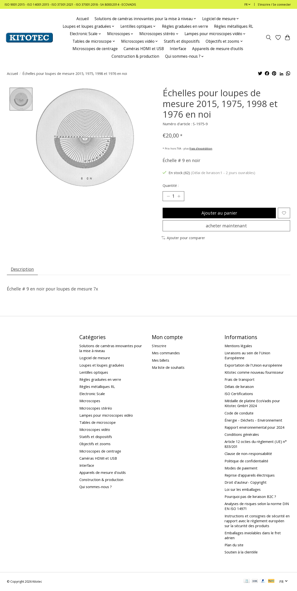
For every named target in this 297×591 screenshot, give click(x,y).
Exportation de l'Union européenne (253, 365)
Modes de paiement (241, 468)
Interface (178, 48)
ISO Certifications (239, 393)
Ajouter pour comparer (183, 237)
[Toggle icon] (268, 37)
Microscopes (89, 401)
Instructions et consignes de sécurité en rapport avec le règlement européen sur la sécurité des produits (257, 521)
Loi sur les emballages (243, 489)
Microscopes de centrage (95, 48)
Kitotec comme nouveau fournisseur (254, 372)
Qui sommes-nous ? (95, 486)
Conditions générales (242, 434)
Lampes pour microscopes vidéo (106, 415)
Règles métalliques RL (233, 26)
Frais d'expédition (200, 148)
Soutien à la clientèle (241, 552)
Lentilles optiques (93, 372)
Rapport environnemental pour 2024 (254, 427)
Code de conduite (239, 413)
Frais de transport (240, 379)
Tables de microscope (97, 422)
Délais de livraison (239, 386)
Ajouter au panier (219, 213)
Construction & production (135, 56)
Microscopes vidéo (94, 429)
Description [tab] (22, 269)
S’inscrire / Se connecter (274, 4)
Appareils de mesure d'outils (217, 48)
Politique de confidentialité (246, 461)
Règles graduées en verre (185, 26)
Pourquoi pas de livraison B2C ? (250, 496)
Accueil (82, 18)
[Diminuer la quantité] (168, 196)
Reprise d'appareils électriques (250, 475)
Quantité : (171, 185)
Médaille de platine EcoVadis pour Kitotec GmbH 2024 (252, 403)
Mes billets (160, 360)
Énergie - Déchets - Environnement (253, 420)
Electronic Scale (92, 393)
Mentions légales (238, 346)
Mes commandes (166, 353)
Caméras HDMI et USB (144, 48)
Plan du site (234, 545)
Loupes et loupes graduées (101, 365)
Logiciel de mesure (94, 358)
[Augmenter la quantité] (178, 196)
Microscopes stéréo (95, 408)
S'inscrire (159, 346)
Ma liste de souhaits (168, 367)
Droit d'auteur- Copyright (246, 482)
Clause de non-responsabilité (248, 453)
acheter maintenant (226, 226)
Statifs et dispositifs (182, 41)
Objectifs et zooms (95, 443)
